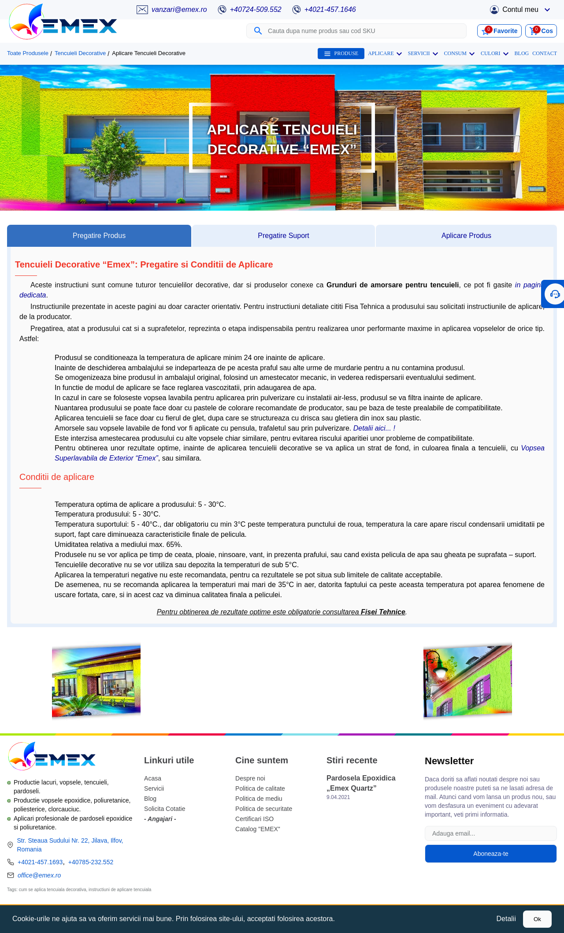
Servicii (154, 788)
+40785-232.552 (90, 862)
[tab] (99, 236)
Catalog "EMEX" (257, 829)
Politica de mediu (258, 798)
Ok (537, 919)
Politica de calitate (260, 788)
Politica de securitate (263, 808)
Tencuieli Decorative (80, 53)
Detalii (506, 918)
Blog (150, 798)
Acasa (152, 778)
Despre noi (250, 778)
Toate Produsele (27, 53)
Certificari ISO (254, 818)
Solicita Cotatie (164, 808)
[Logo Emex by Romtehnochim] (51, 757)
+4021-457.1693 (40, 862)
